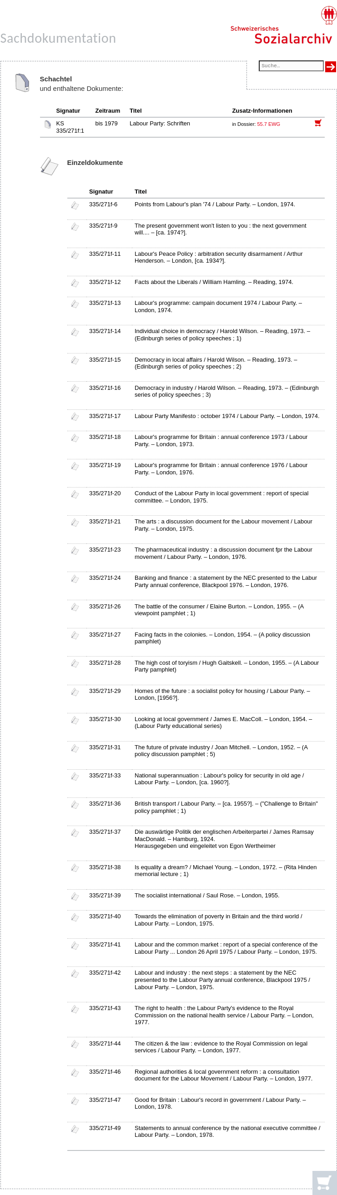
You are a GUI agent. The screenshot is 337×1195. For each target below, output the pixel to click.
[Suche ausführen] (330, 66)
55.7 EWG (268, 124)
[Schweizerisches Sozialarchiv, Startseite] (283, 25)
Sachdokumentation (58, 38)
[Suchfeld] (291, 66)
